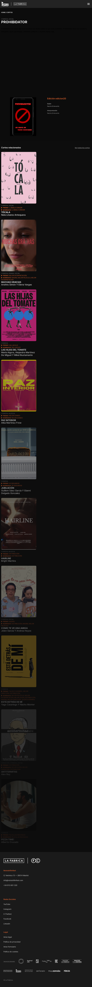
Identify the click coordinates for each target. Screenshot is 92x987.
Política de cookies (10, 952)
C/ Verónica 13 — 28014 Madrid (16, 875)
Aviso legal (7, 937)
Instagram (7, 909)
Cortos (9, 12)
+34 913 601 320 (10, 885)
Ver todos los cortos (82, 148)
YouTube (6, 904)
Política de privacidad (11, 942)
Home (3, 12)
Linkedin (6, 924)
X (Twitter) (7, 914)
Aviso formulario (9, 947)
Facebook (7, 919)
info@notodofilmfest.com (13, 880)
